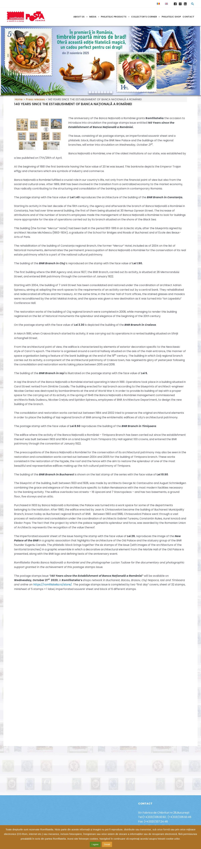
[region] (100, 60)
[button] (5, 60)
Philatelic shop (171, 16)
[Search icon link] (192, 4)
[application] (86, 16)
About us (80, 16)
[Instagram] (180, 3)
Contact (188, 16)
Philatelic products (115, 16)
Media (94, 16)
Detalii (107, 844)
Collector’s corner (145, 16)
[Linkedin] (185, 3)
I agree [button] (95, 844)
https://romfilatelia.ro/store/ (52, 584)
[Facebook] (175, 3)
